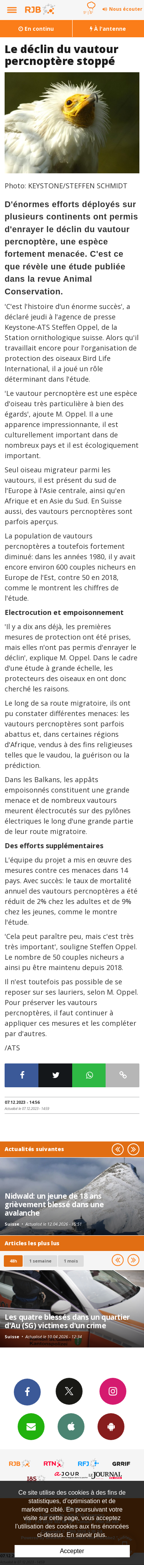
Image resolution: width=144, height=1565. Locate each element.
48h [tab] (13, 1261)
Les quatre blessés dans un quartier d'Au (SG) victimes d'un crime (67, 1321)
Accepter (72, 1551)
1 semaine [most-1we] (40, 1261)
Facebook (27, 1392)
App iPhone (71, 1426)
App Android (111, 1426)
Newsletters (31, 1426)
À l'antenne (108, 28)
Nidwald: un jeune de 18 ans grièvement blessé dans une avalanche (54, 1204)
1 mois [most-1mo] (71, 1261)
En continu (36, 28)
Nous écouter (125, 9)
